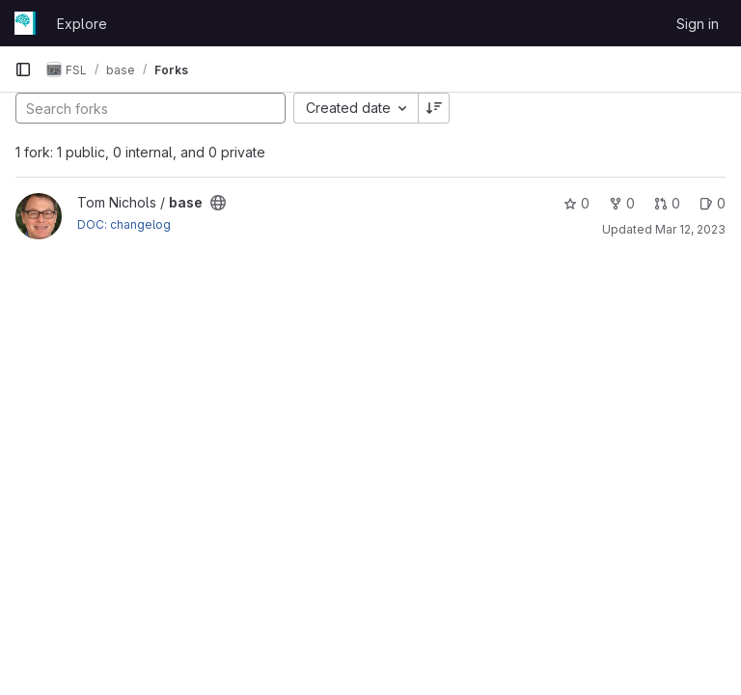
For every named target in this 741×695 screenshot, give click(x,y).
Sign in (697, 23)
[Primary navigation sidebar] (23, 69)
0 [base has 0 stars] (576, 203)
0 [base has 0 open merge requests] (667, 203)
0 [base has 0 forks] (622, 203)
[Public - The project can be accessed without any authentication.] (218, 202)
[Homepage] (26, 23)
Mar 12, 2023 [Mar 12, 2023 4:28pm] (690, 229)
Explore (82, 23)
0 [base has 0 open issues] (713, 203)
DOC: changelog (124, 224)
